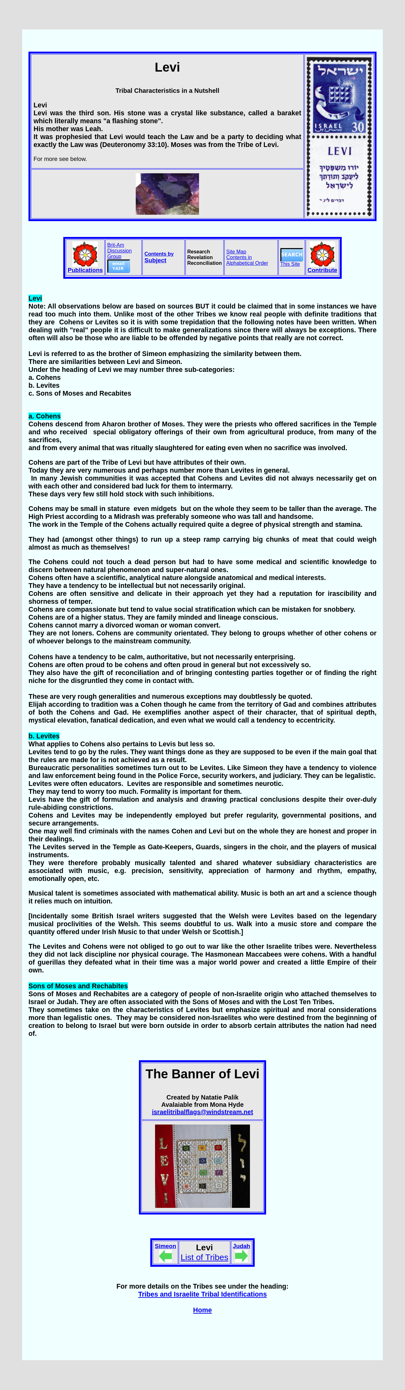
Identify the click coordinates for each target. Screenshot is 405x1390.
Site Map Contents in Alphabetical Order (247, 257)
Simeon (165, 1246)
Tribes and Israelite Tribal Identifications (202, 1294)
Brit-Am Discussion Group (119, 257)
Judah (241, 1246)
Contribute (322, 270)
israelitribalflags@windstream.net (202, 1111)
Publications (85, 270)
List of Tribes (204, 1257)
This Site (291, 262)
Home (202, 1310)
